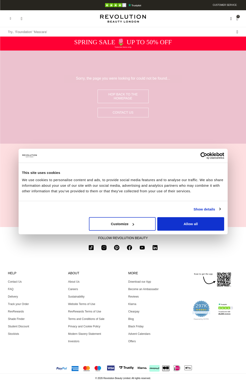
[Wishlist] (231, 19)
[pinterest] (117, 249)
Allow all (191, 224)
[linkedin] (155, 249)
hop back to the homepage (123, 96)
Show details (204, 209)
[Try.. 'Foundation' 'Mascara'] (123, 32)
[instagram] (104, 249)
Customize (122, 224)
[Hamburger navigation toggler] (10, 18)
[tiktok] (91, 249)
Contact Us (123, 112)
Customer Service (225, 5)
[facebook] (129, 249)
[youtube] (142, 249)
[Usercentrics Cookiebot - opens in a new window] (204, 155)
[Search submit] (237, 32)
